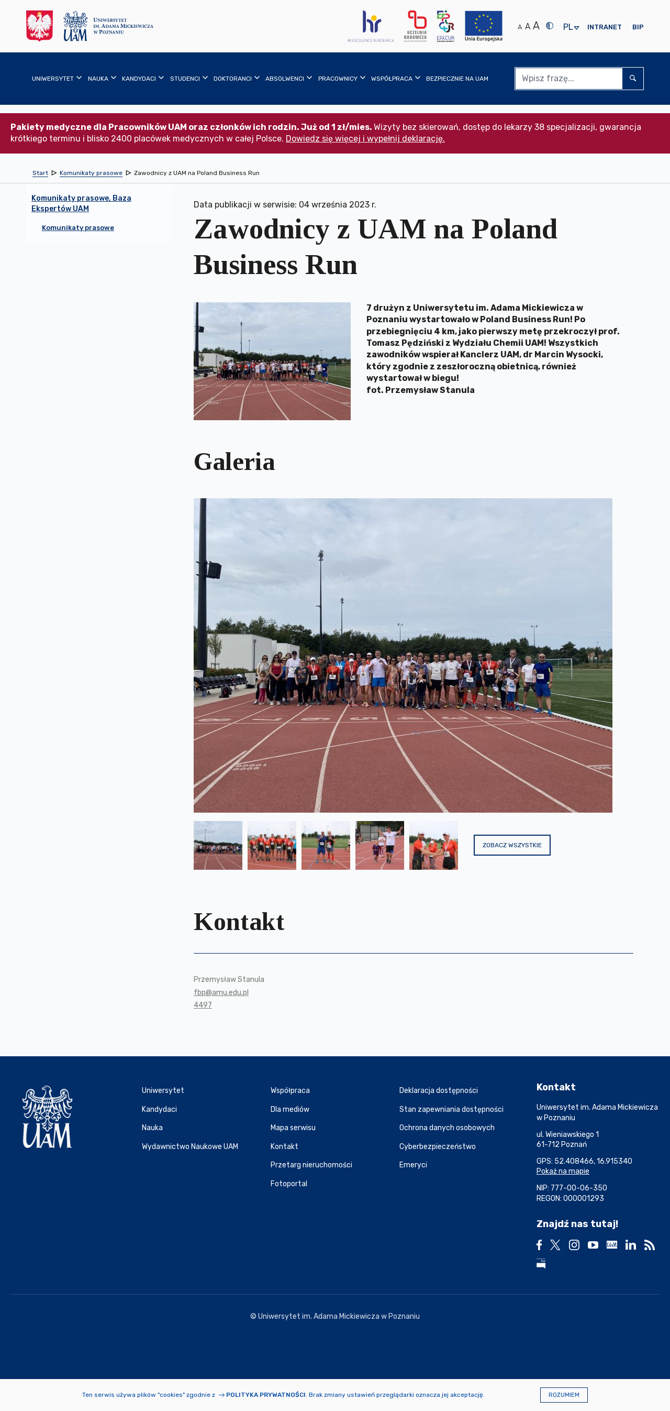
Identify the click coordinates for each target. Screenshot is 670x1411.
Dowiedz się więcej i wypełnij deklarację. (365, 139)
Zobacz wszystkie (512, 845)
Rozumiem (564, 1395)
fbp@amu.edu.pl (221, 992)
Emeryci (413, 1165)
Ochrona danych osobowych (447, 1127)
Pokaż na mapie (563, 1171)
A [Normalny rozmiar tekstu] (520, 27)
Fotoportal (289, 1183)
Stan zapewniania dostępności (451, 1109)
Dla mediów (290, 1109)
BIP (638, 27)
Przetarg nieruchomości (311, 1165)
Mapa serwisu (293, 1127)
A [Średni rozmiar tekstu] (527, 26)
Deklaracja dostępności (438, 1090)
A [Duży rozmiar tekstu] (536, 25)
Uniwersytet (163, 1090)
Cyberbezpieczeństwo (437, 1146)
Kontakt (284, 1146)
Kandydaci (159, 1109)
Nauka (152, 1127)
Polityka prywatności (266, 1394)
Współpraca (290, 1090)
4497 (203, 1005)
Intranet (604, 27)
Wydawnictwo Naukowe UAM (190, 1146)
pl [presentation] (568, 27)
